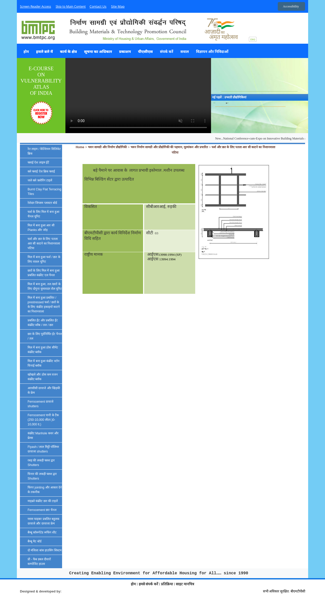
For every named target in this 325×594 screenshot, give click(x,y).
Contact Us (97, 6)
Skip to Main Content (71, 6)
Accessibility (291, 6)
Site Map (118, 6)
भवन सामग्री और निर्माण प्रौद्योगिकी (107, 147)
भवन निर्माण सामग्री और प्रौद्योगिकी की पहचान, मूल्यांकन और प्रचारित (169, 147)
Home (80, 147)
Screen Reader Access (35, 6)
